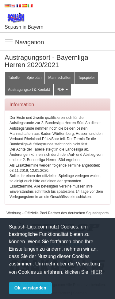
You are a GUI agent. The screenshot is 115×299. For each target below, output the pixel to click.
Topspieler (86, 77)
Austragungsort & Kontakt (29, 89)
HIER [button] (96, 272)
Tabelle (14, 77)
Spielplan (33, 77)
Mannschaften (59, 77)
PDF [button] (62, 89)
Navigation (9, 42)
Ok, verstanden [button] (30, 287)
